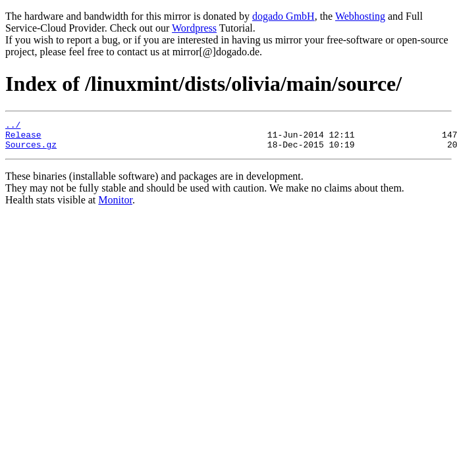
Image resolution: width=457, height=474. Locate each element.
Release (23, 138)
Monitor (115, 205)
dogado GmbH (283, 16)
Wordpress (194, 28)
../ (12, 126)
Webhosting (360, 16)
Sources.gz (31, 150)
